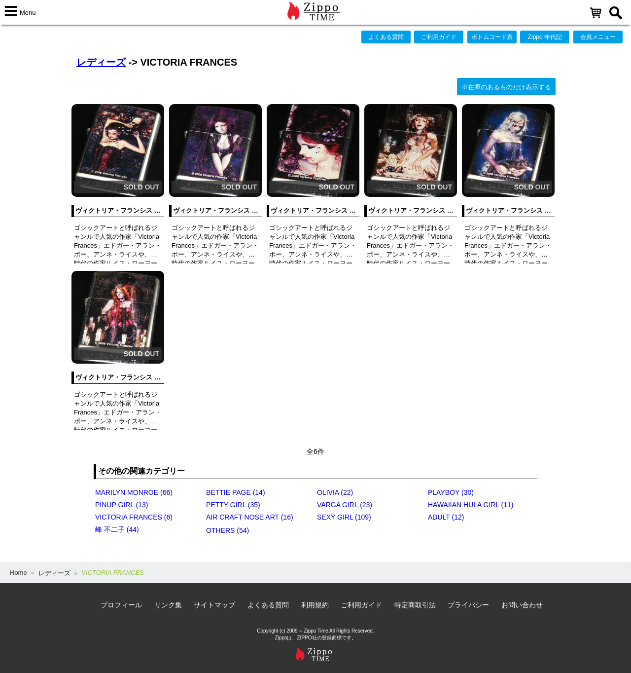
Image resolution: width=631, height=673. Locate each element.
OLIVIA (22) (335, 492)
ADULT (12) (446, 517)
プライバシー (468, 605)
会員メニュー (598, 37)
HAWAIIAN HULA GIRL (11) (470, 505)
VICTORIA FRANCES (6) (134, 517)
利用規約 (315, 605)
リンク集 (168, 605)
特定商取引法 (415, 605)
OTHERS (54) (227, 530)
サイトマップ (214, 605)
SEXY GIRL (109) (344, 517)
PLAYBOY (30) (451, 492)
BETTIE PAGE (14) (235, 492)
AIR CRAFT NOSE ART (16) (249, 517)
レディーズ (101, 62)
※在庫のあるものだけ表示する (506, 87)
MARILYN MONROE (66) (134, 492)
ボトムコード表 (492, 37)
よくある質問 (386, 37)
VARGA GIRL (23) (344, 505)
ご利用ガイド (438, 37)
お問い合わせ (522, 605)
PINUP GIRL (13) (121, 505)
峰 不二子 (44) (117, 529)
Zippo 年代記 (545, 37)
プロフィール (121, 605)
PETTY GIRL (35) (233, 505)
